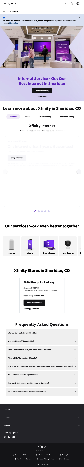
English (7, 433)
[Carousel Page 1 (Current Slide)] (35, 211)
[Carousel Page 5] (49, 211)
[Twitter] (5, 437)
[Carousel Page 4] (45, 211)
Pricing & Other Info (35, 158)
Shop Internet (17, 158)
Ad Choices (64, 459)
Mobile (27, 116)
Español (14, 433)
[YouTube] (13, 437)
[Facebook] (9, 437)
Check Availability (42, 90)
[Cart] (72, 3)
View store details (34, 302)
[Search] (66, 3)
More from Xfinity (67, 116)
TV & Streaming (45, 116)
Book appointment (31, 309)
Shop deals (42, 96)
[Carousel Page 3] (42, 211)
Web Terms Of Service (21, 455)
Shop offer (13, 23)
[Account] (77, 3)
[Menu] (4, 3)
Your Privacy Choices (22, 459)
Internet (13, 116)
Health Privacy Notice (45, 459)
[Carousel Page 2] (39, 211)
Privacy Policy (66, 455)
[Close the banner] (79, 18)
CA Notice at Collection (45, 455)
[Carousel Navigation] (42, 171)
